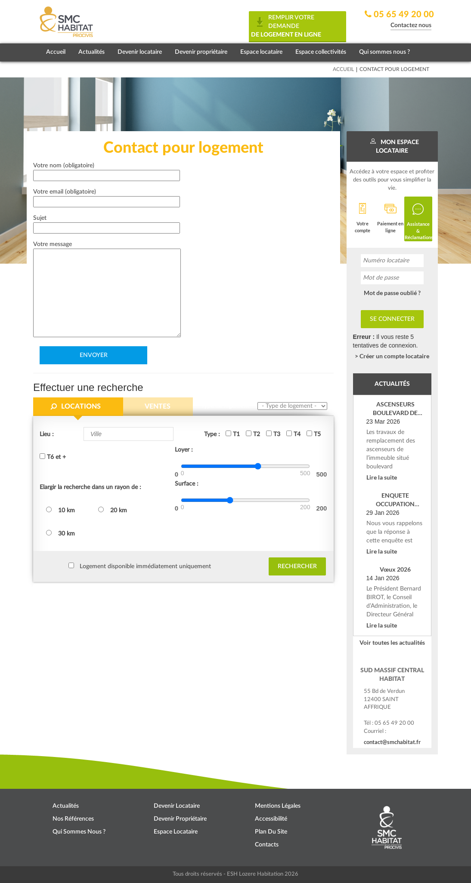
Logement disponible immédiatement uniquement (145, 566)
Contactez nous (410, 25)
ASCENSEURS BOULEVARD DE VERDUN (395, 408)
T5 (314, 434)
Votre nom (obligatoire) (106, 170)
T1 (233, 434)
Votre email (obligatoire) (106, 197)
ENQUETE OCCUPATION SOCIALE (395, 500)
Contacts (267, 845)
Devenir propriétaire (201, 52)
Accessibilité (271, 819)
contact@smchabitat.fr (392, 741)
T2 (253, 434)
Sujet (106, 223)
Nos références (73, 819)
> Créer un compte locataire (392, 356)
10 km (60, 510)
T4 (293, 434)
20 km (112, 510)
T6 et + (53, 456)
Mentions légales (278, 806)
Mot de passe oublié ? (392, 292)
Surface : (186, 484)
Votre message (107, 289)
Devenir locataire (140, 52)
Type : (212, 434)
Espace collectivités (320, 52)
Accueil (55, 52)
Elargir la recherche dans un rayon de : (90, 487)
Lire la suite (381, 477)
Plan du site (271, 832)
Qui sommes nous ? (384, 52)
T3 (273, 434)
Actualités (91, 52)
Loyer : (184, 450)
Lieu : (47, 434)
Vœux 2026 (395, 569)
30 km (60, 533)
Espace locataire (261, 52)
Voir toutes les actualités (392, 642)
